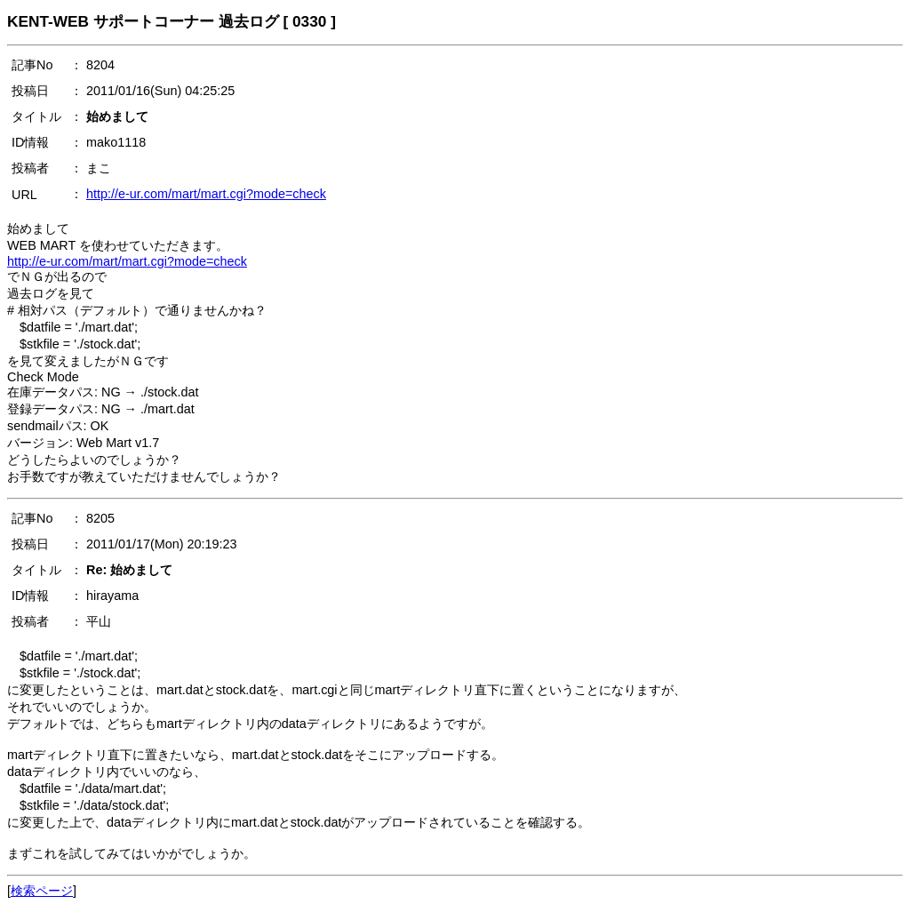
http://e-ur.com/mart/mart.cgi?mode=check (206, 194)
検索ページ (42, 891)
